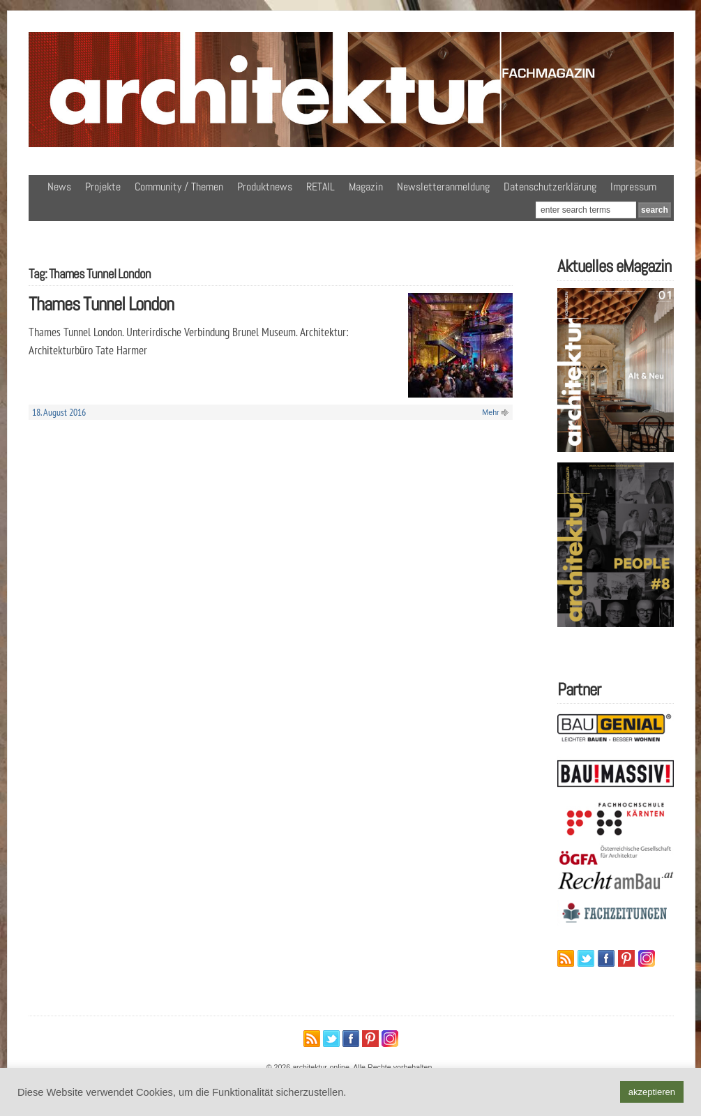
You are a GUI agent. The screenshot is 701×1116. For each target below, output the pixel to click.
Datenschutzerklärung (550, 186)
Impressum (633, 186)
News (59, 186)
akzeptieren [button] (651, 1092)
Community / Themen (179, 186)
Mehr (490, 412)
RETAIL (320, 186)
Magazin (366, 186)
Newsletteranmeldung (443, 186)
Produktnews (264, 186)
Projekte (103, 186)
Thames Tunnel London (101, 304)
